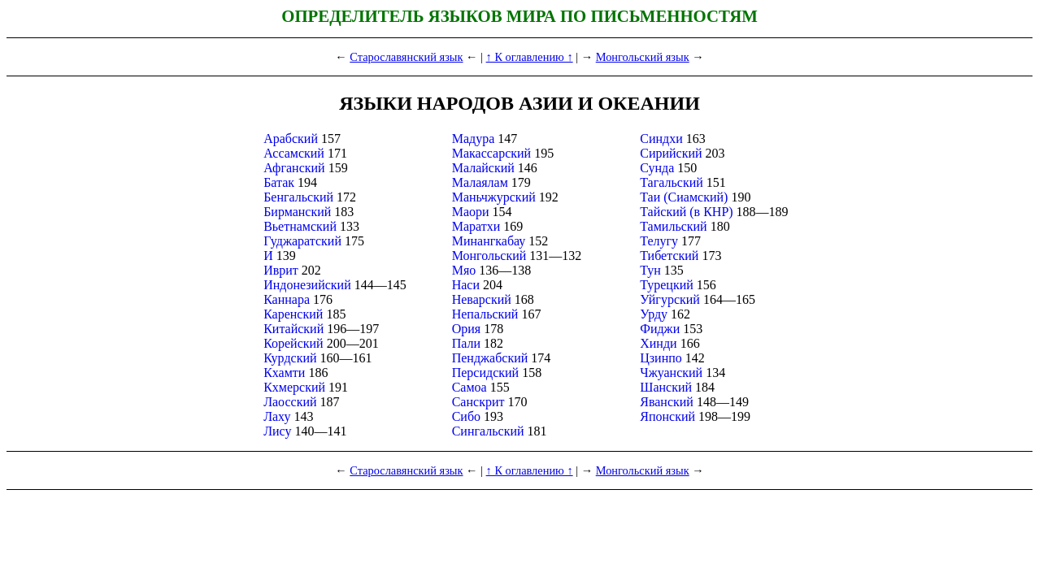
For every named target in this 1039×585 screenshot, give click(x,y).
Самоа (469, 387)
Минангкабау (489, 241)
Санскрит (478, 402)
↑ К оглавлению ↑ (529, 56)
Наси (466, 285)
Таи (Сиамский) (684, 197)
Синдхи (661, 138)
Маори (470, 212)
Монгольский (489, 255)
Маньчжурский (494, 197)
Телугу (659, 241)
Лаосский (289, 402)
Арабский (290, 138)
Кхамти (284, 372)
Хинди (658, 343)
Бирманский (297, 212)
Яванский (666, 402)
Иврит (280, 270)
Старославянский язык (406, 56)
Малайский (483, 168)
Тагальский (671, 182)
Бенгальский (298, 197)
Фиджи (660, 329)
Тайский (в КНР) (686, 212)
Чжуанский (671, 372)
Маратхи (476, 226)
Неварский (481, 299)
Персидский (485, 372)
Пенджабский (490, 358)
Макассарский (491, 153)
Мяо (464, 270)
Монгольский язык (642, 56)
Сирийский (671, 153)
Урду (653, 314)
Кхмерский (294, 387)
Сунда (657, 168)
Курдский (289, 358)
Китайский (293, 329)
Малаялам (480, 182)
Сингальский (488, 431)
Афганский (294, 168)
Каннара (286, 299)
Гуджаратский (302, 241)
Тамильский (673, 226)
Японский (667, 416)
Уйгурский (670, 299)
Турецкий (666, 285)
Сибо (466, 416)
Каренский (293, 314)
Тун (650, 270)
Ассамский (293, 153)
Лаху (276, 416)
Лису (277, 431)
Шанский (666, 387)
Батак (278, 182)
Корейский (293, 343)
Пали (466, 343)
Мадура (473, 138)
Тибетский (669, 255)
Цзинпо (661, 358)
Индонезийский (307, 285)
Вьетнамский (300, 226)
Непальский (485, 314)
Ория (466, 329)
